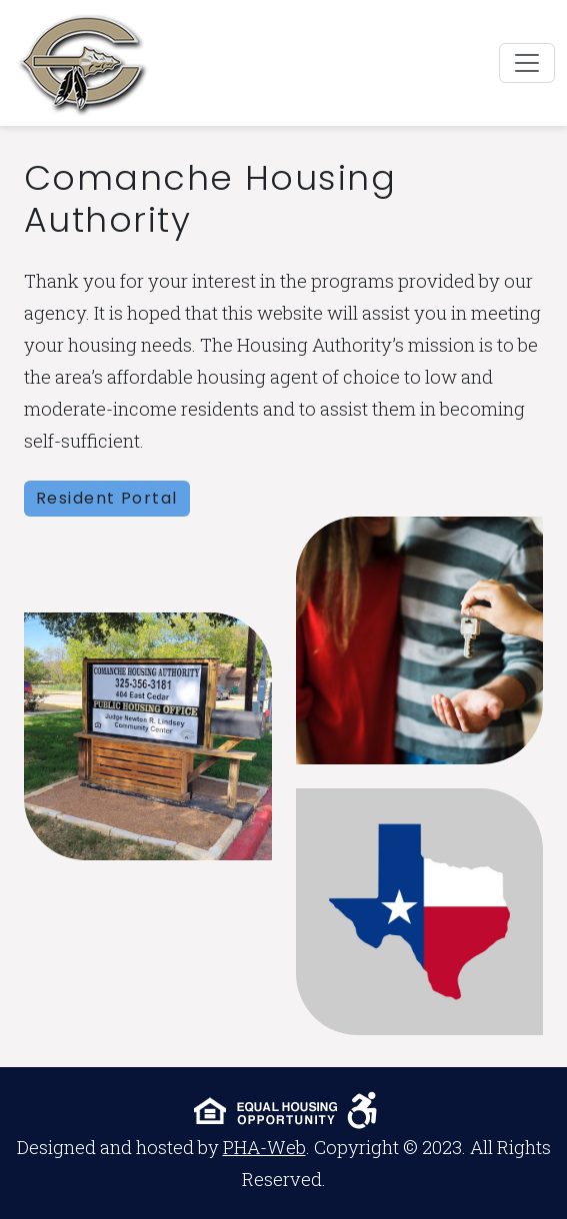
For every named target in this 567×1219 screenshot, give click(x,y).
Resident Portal (107, 498)
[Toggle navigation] (527, 63)
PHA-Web (264, 1147)
